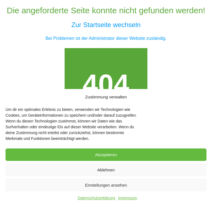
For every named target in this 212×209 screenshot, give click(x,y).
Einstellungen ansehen (106, 185)
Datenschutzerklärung (96, 198)
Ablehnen (106, 170)
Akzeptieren (106, 154)
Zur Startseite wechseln (106, 24)
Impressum (127, 198)
